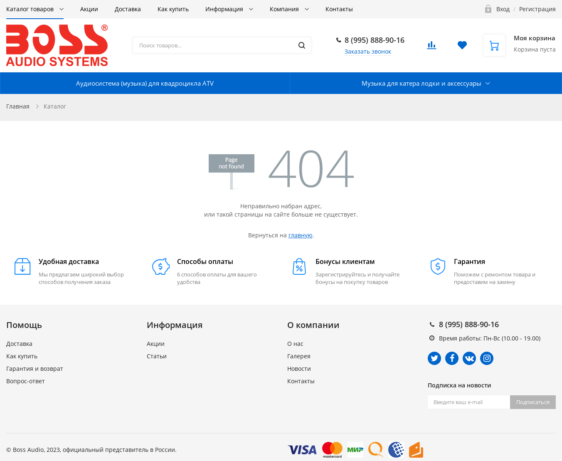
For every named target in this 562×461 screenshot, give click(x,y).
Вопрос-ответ (25, 381)
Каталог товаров (30, 9)
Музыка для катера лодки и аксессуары (421, 83)
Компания (285, 9)
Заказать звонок (368, 51)
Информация (225, 9)
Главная (18, 106)
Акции (89, 9)
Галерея (299, 356)
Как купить (173, 9)
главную (300, 235)
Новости (299, 368)
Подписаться (533, 402)
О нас (295, 344)
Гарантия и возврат (34, 368)
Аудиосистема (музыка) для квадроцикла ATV (145, 83)
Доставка (128, 9)
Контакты (339, 9)
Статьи (157, 356)
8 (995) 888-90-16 (374, 40)
